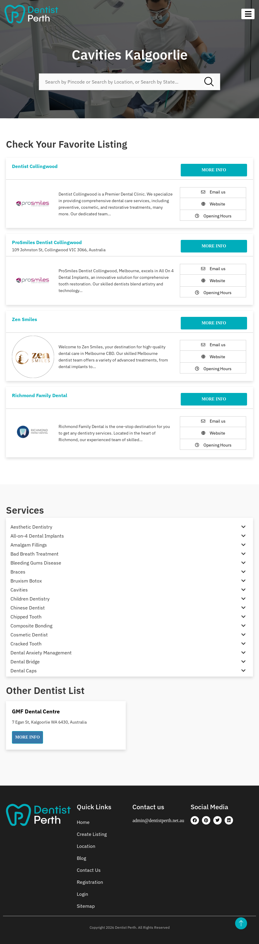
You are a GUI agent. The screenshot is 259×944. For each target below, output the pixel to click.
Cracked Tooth (26, 644)
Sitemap (86, 906)
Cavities (19, 590)
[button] (27, 737)
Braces (17, 572)
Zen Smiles (24, 319)
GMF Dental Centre (36, 711)
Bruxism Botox (26, 581)
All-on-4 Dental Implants (37, 536)
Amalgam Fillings (28, 545)
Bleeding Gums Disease (35, 563)
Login (82, 894)
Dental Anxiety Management (41, 653)
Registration (90, 882)
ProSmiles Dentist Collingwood (47, 242)
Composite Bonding (31, 626)
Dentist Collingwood (35, 166)
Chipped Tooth (26, 617)
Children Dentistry (30, 599)
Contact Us (89, 870)
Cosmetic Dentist (29, 635)
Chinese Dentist (27, 608)
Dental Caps (23, 671)
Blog (81, 858)
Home (83, 822)
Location (86, 846)
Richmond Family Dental (39, 395)
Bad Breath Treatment (34, 554)
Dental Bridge (25, 662)
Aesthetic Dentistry (31, 527)
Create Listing (92, 834)
